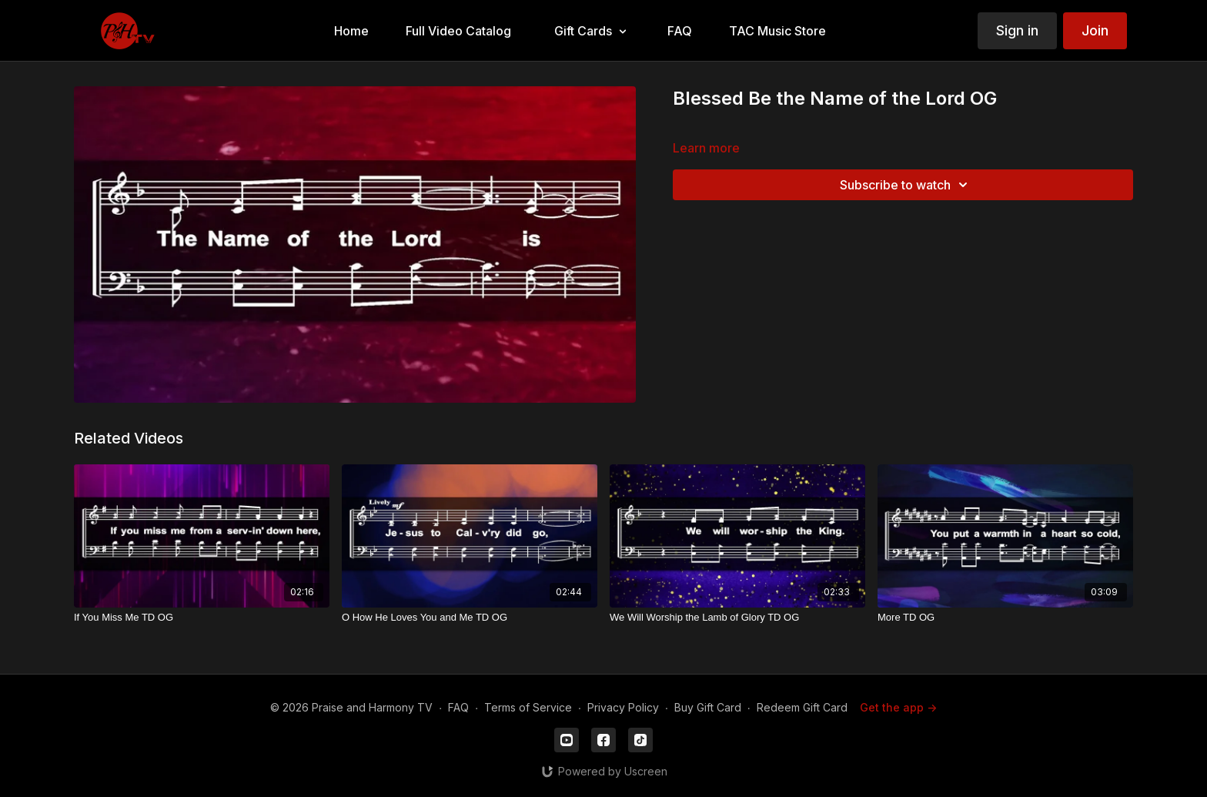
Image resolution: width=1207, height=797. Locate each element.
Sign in (1017, 30)
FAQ (458, 707)
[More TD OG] (1005, 617)
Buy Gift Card (707, 707)
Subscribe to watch (906, 185)
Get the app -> (898, 707)
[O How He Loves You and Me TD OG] (469, 617)
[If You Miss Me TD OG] (201, 617)
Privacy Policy (623, 707)
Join (1095, 30)
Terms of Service (528, 707)
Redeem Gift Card (802, 707)
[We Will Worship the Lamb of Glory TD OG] (737, 617)
